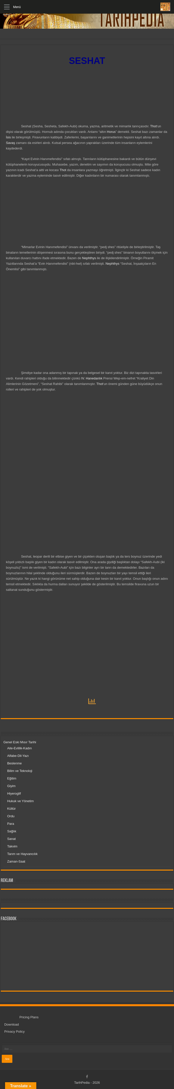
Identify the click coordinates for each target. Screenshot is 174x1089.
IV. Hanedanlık (91, 378)
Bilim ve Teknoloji (19, 771)
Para (10, 824)
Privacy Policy (14, 1031)
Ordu (10, 816)
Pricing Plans (29, 1017)
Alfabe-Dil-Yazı (18, 756)
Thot (153, 126)
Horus (111, 132)
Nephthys (89, 258)
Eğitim (11, 778)
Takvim (12, 846)
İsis (8, 137)
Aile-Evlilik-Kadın (19, 748)
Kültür (11, 808)
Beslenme (14, 763)
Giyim (11, 786)
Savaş (10, 143)
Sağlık (11, 831)
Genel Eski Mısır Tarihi (19, 742)
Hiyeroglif (14, 793)
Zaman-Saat (16, 861)
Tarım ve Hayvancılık (22, 854)
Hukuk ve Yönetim (20, 801)
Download (11, 1024)
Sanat (11, 839)
